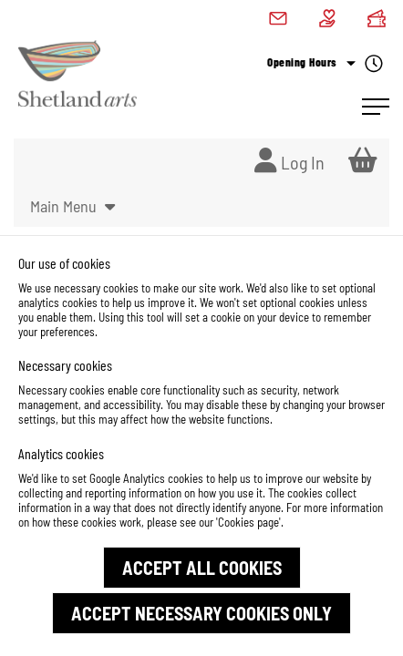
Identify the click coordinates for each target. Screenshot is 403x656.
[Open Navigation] (376, 106)
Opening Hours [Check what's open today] (325, 64)
